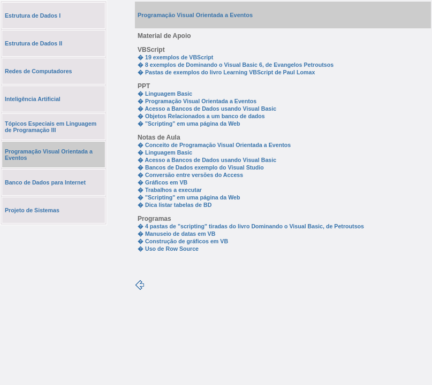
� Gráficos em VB (162, 182)
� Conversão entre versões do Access (190, 175)
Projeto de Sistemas (32, 210)
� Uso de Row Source (168, 248)
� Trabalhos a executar (170, 190)
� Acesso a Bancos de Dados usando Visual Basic (207, 108)
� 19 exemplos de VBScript (175, 57)
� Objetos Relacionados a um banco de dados (201, 116)
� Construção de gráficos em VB (183, 241)
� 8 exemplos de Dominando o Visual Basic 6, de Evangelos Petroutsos (236, 64)
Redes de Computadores (38, 71)
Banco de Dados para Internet (45, 182)
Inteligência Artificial (32, 99)
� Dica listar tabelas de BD (174, 205)
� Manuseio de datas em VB (176, 233)
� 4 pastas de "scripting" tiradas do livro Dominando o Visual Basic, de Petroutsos (251, 226)
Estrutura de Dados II (33, 43)
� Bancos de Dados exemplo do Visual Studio (201, 167)
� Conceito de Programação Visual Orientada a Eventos (214, 145)
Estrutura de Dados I (32, 15)
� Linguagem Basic (165, 93)
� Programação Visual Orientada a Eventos (197, 101)
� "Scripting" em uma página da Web (189, 123)
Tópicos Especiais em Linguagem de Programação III (50, 126)
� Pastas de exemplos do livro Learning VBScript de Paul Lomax (226, 72)
